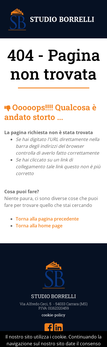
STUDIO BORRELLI (62, 19)
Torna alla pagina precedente (47, 219)
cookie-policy (53, 314)
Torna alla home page (39, 226)
